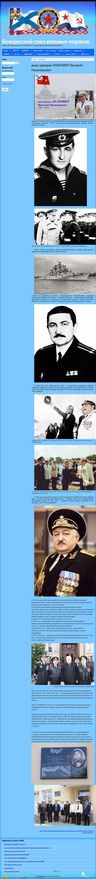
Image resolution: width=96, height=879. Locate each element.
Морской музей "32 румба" (12, 871)
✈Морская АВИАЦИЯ (43, 54)
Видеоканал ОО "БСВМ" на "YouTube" (14, 844)
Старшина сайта (77, 50)
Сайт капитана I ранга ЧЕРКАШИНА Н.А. (15, 858)
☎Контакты (85, 54)
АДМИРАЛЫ (25, 50)
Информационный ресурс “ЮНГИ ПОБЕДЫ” (16, 854)
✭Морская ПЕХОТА (70, 54)
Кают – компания (51, 50)
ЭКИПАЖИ (6, 54)
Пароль (4, 77)
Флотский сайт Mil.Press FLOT (13, 865)
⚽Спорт (17, 54)
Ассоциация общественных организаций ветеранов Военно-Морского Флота (27, 848)
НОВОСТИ (16, 50)
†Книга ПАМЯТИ (38, 50)
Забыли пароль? (8, 84)
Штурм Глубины (8, 868)
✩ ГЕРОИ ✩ (57, 54)
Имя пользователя (8, 71)
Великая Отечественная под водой (14, 851)
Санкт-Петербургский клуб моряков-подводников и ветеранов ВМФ (24, 861)
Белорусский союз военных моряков (45, 41)
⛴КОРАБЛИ (28, 54)
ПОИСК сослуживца (64, 50)
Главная (6, 50)
